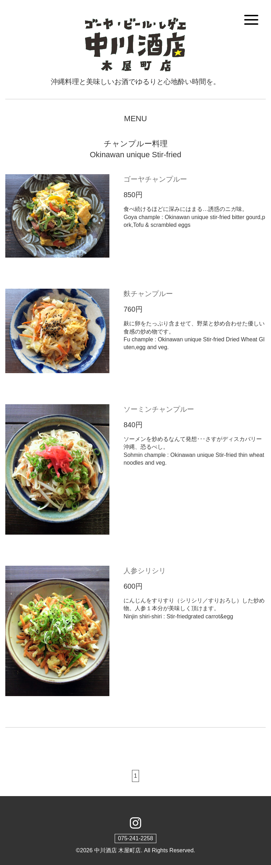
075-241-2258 (135, 838)
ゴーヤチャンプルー (155, 179)
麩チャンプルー (148, 294)
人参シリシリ (145, 571)
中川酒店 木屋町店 (117, 850)
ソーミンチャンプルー (159, 409)
